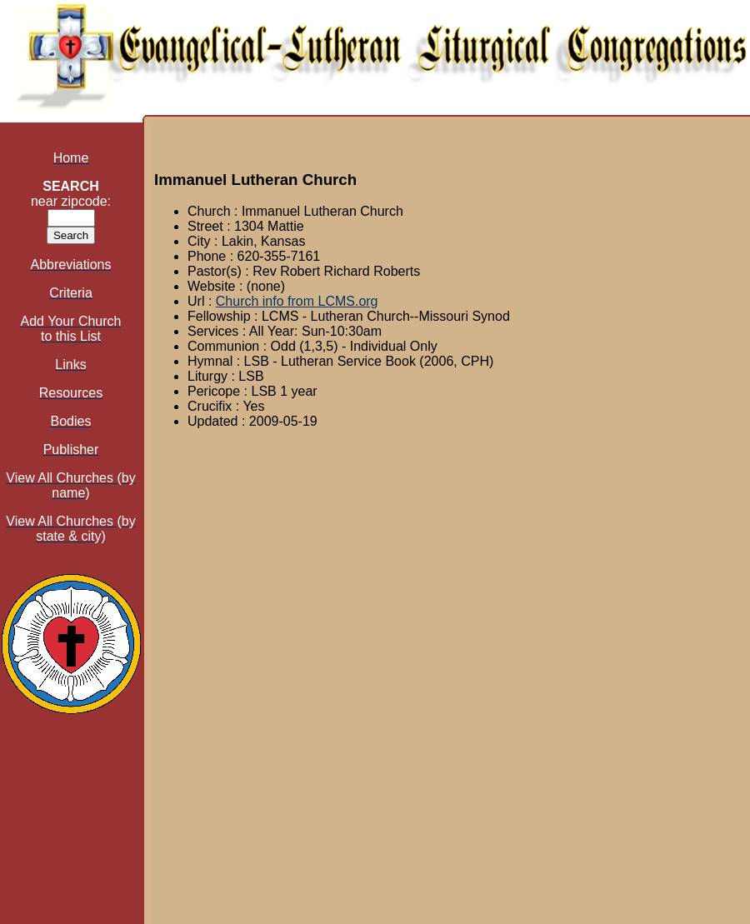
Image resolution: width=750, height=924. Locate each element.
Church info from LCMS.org (297, 301)
